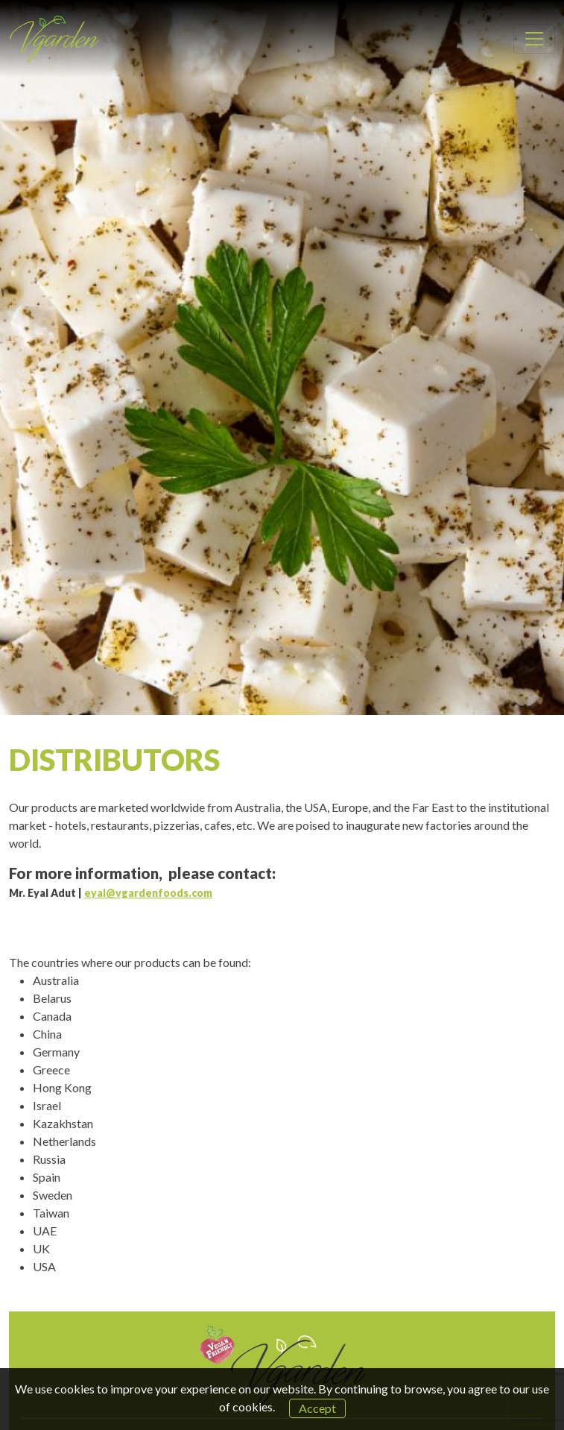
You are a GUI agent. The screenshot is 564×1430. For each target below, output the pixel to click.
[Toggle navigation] (534, 39)
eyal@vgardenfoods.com (148, 892)
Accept (317, 1408)
